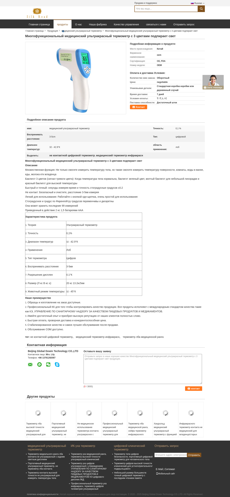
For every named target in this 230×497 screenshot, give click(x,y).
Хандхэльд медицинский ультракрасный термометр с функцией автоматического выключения (165, 432)
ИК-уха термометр (83, 445)
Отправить (194, 455)
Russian (199, 3)
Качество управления (126, 24)
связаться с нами (156, 24)
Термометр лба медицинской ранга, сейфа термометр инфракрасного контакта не (138, 430)
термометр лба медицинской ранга (143, 336)
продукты (62, 24)
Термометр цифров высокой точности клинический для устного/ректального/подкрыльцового (133, 466)
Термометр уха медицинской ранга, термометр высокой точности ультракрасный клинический (89, 457)
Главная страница (39, 24)
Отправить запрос (184, 24)
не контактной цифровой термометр (51, 336)
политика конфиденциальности (42, 494)
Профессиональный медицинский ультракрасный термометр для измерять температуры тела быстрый (114, 432)
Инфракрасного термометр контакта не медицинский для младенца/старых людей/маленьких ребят (190, 432)
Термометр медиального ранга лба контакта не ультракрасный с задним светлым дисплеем (46, 457)
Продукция (52, 31)
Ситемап (170, 469)
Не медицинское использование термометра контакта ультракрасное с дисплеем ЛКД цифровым (87, 432)
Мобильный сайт (165, 473)
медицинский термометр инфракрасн (97, 336)
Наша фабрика (98, 24)
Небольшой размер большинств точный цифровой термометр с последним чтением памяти (130, 475)
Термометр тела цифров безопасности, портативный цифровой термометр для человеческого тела (133, 457)
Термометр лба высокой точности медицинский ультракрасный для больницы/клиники (35, 430)
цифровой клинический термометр (129, 447)
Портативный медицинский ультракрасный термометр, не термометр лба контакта (59, 432)
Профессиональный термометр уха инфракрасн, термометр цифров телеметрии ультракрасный (89, 486)
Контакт (140, 107)
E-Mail (159, 469)
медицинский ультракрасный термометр (82, 31)
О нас (78, 24)
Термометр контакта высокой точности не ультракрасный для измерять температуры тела (44, 475)
